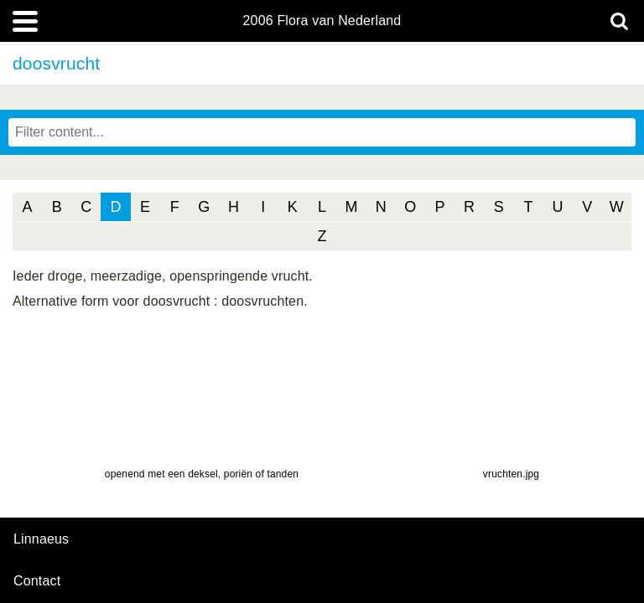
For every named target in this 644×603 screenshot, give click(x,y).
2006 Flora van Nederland (322, 21)
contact (36, 581)
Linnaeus (41, 539)
